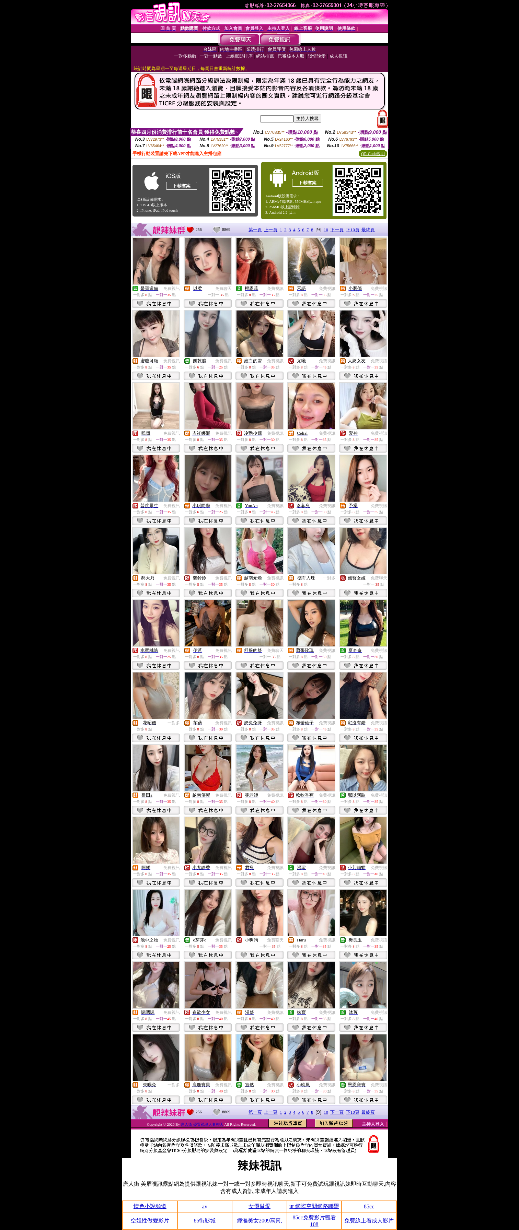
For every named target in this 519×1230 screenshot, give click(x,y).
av (204, 1206)
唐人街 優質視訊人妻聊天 (202, 1124)
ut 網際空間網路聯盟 (314, 1206)
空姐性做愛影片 (150, 1220)
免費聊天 (223, 288)
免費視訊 (171, 288)
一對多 (329, 578)
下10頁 (352, 229)
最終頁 (368, 229)
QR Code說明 (373, 153)
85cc (369, 1206)
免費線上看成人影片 (369, 1220)
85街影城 (205, 1220)
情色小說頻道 (150, 1206)
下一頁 (337, 229)
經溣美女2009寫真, (259, 1220)
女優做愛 (259, 1206)
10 (326, 229)
